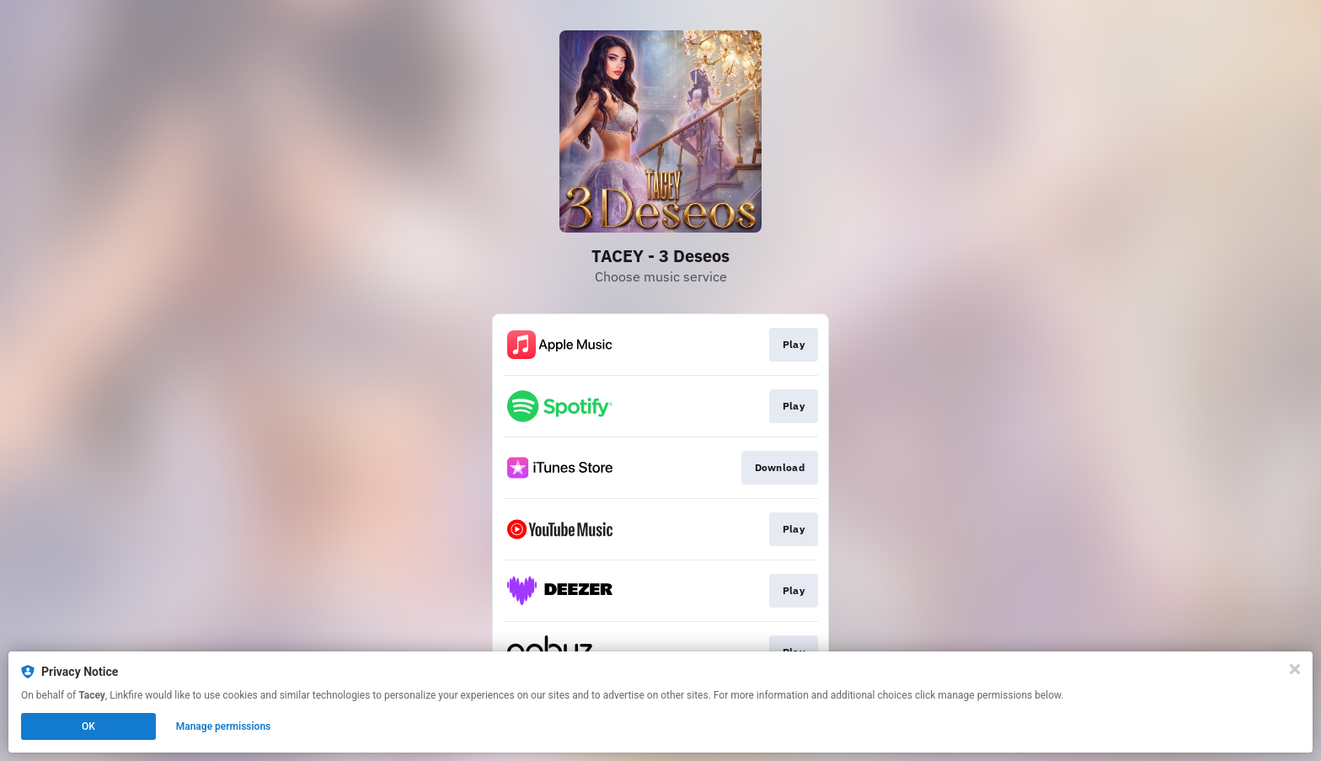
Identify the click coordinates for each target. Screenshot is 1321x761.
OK (88, 726)
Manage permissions (223, 726)
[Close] (1294, 669)
